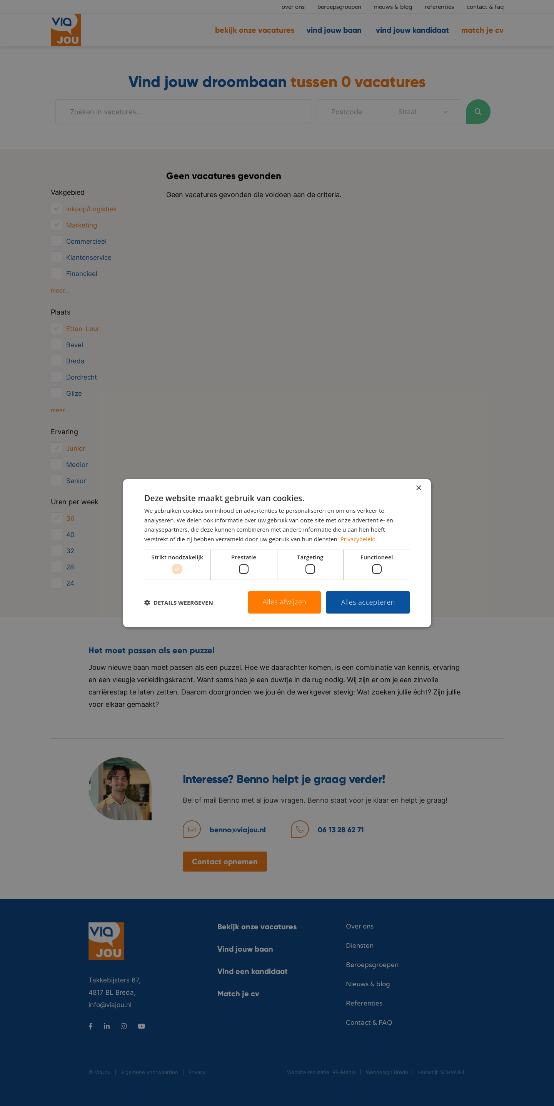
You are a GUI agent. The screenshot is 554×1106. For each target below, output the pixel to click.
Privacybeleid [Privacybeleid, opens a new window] (358, 539)
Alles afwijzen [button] (285, 601)
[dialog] (277, 553)
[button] (178, 602)
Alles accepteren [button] (368, 602)
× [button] (418, 488)
